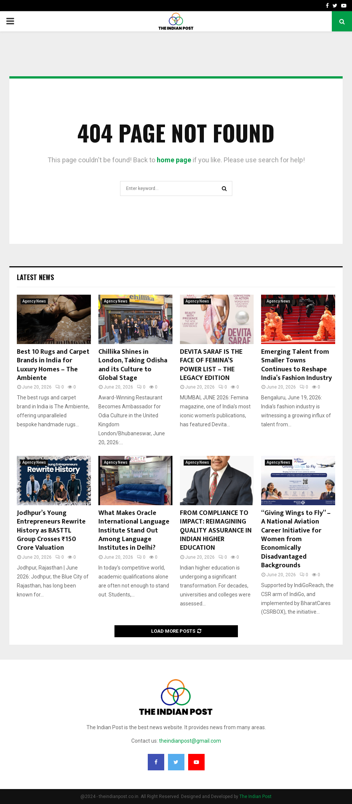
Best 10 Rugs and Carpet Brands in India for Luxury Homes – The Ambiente (53, 365)
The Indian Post (255, 796)
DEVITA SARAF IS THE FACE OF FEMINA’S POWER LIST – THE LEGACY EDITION (211, 365)
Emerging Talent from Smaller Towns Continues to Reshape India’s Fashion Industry (296, 365)
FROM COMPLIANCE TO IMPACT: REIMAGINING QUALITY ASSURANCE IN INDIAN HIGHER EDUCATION (216, 530)
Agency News (34, 301)
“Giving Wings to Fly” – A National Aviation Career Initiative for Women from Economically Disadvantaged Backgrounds (296, 539)
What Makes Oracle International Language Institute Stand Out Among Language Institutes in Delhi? (133, 530)
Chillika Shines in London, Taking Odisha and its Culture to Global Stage (132, 365)
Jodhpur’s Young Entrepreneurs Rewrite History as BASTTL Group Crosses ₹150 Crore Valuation (51, 530)
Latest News (35, 277)
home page (174, 160)
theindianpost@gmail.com (190, 741)
